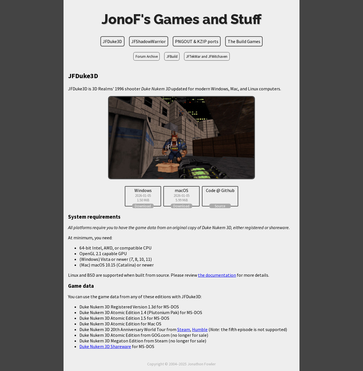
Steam (183, 329)
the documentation (217, 275)
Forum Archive (147, 56)
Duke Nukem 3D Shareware (105, 346)
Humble (200, 329)
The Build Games (244, 41)
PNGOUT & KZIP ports (196, 41)
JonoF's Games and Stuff (181, 19)
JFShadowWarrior (148, 41)
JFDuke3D (112, 41)
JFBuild (172, 56)
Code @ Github (220, 190)
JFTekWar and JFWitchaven (206, 56)
